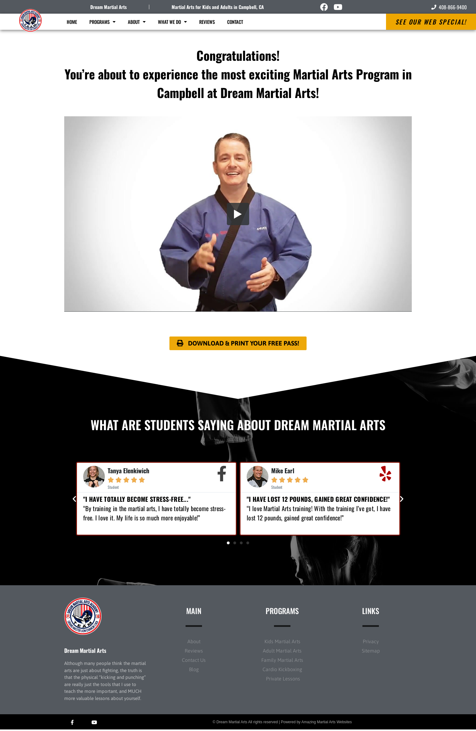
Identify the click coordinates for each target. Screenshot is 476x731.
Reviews (207, 21)
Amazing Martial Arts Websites (326, 723)
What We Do (172, 21)
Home (72, 21)
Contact (235, 21)
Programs (102, 21)
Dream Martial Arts (108, 6)
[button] (74, 500)
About (137, 21)
